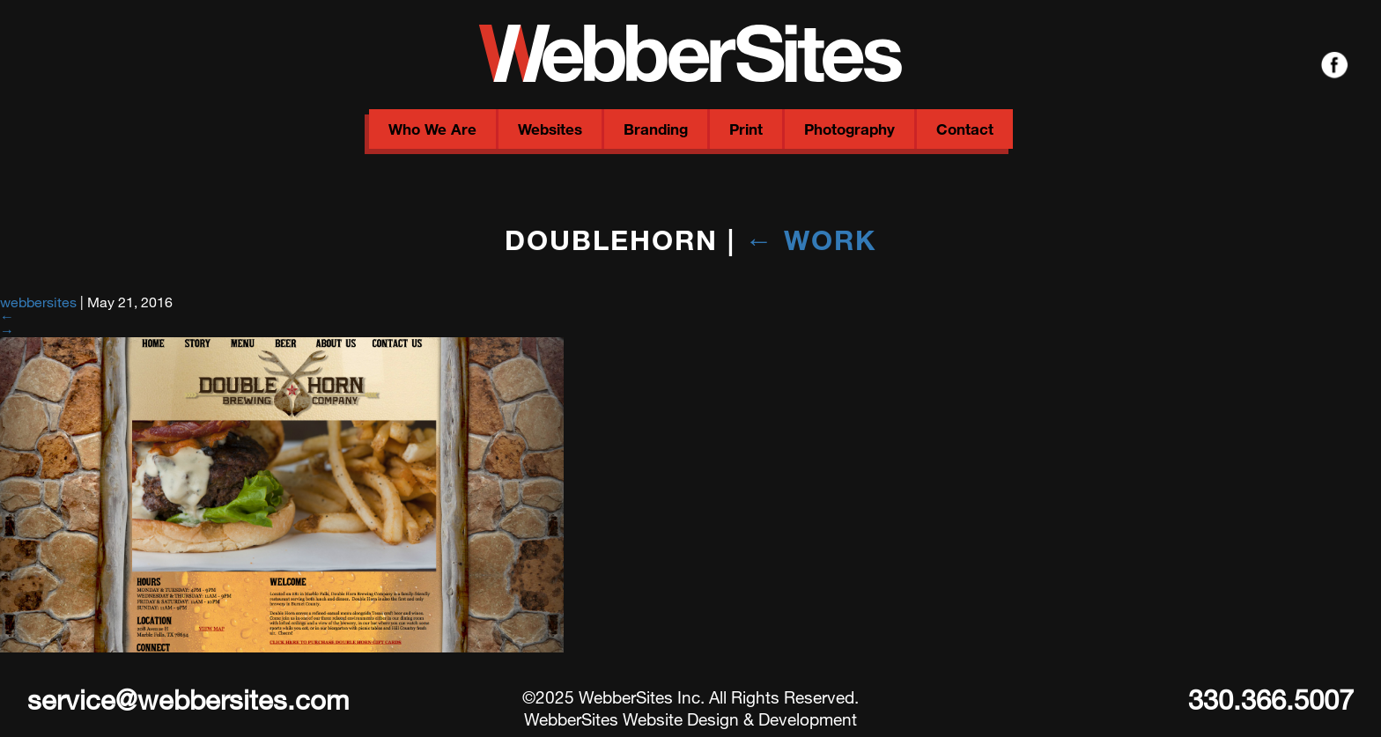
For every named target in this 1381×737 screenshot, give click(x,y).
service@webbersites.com (188, 699)
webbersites (38, 301)
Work (810, 239)
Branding (656, 129)
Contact (964, 129)
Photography (849, 129)
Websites (550, 129)
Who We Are (432, 129)
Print (746, 129)
